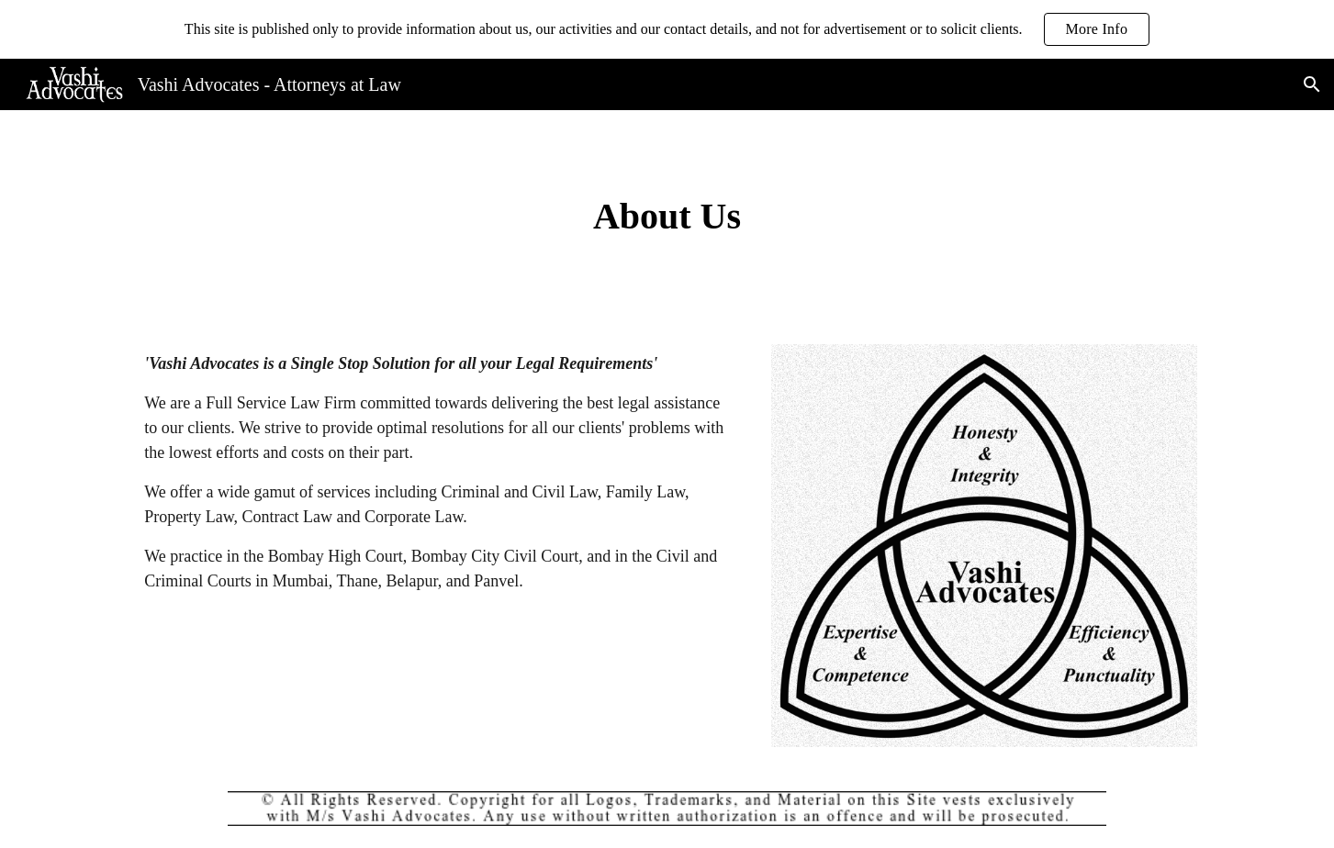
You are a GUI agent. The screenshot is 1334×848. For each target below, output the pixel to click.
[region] (667, 29)
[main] (667, 216)
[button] (1312, 84)
